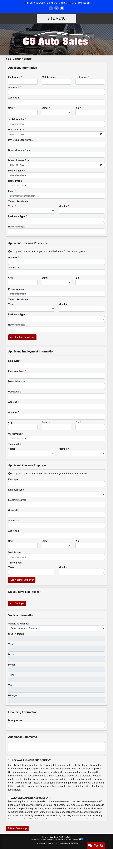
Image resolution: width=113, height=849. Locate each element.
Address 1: (13, 87)
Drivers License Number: (21, 139)
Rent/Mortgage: (16, 226)
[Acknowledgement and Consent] (9, 760)
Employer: (13, 360)
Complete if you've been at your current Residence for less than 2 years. (47, 251)
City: (10, 107)
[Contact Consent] (9, 798)
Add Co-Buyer (17, 603)
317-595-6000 (80, 2)
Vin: (10, 685)
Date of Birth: (15, 129)
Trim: (11, 674)
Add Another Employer (22, 579)
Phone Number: (16, 289)
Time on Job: (15, 444)
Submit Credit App (17, 828)
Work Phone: (15, 433)
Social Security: (16, 119)
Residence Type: (16, 216)
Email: (11, 191)
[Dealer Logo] (56, 39)
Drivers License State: (19, 150)
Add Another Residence (22, 337)
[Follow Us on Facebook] (51, 8)
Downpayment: (16, 720)
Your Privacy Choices (73, 839)
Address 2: (13, 97)
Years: (11, 206)
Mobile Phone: (15, 170)
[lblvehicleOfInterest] (56, 628)
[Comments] (56, 746)
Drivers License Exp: (18, 160)
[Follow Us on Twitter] (56, 8)
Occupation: (14, 391)
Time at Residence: (18, 201)
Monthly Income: (17, 381)
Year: (11, 644)
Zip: (77, 107)
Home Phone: (15, 180)
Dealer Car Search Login (38, 839)
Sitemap (60, 839)
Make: (11, 654)
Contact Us (57, 837)
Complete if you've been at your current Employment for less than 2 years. (48, 473)
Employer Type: (16, 371)
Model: (11, 664)
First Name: (14, 77)
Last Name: (81, 77)
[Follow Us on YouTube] (62, 8)
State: (45, 107)
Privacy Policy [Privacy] (66, 837)
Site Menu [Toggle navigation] (56, 18)
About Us (50, 837)
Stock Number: (16, 633)
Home (44, 837)
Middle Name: (49, 77)
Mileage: (12, 695)
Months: (63, 206)
